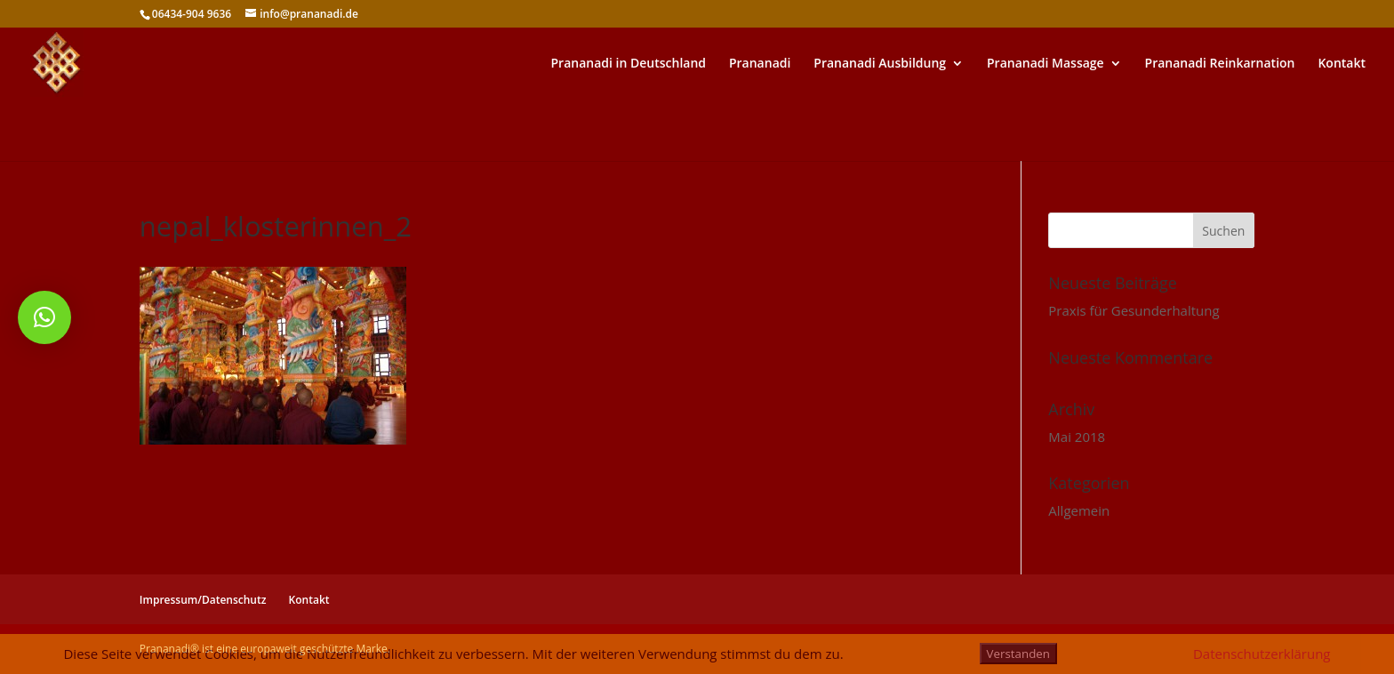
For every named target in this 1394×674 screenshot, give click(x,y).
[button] (44, 317)
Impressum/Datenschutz (203, 599)
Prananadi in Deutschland (629, 64)
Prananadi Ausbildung (879, 64)
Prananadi (759, 64)
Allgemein (1079, 510)
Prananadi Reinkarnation (1220, 64)
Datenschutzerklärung (1262, 653)
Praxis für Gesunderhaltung (1133, 310)
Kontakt (1342, 64)
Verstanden (1018, 654)
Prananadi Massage (1045, 64)
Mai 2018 (1076, 436)
